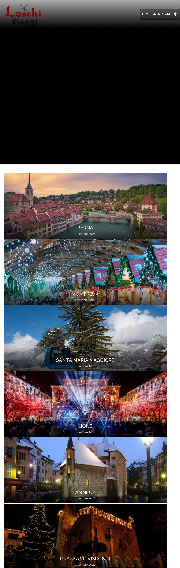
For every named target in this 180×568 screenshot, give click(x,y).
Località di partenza (65, 531)
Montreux (68, 229)
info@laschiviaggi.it (18, 495)
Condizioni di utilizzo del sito (95, 563)
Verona (25, 365)
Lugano (155, 297)
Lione (155, 229)
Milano (111, 297)
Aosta (68, 365)
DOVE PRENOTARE (156, 14)
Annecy (25, 297)
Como (25, 433)
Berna (25, 229)
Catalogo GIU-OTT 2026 (112, 490)
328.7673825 (28, 480)
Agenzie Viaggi (150, 485)
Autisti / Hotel (149, 495)
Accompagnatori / (153, 490)
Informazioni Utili (63, 485)
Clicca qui (11, 511)
